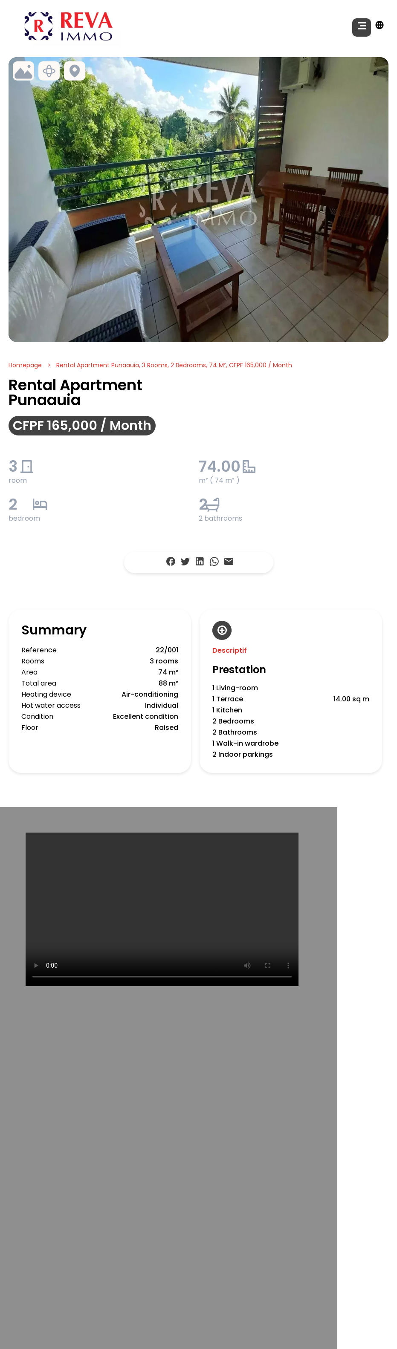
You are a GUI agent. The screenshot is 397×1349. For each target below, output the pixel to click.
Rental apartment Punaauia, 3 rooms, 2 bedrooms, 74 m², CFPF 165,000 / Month (174, 365)
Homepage (25, 365)
